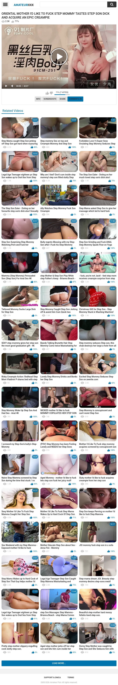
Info (38, 99)
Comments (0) (75, 99)
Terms (70, 677)
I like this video (47, 93)
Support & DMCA (52, 677)
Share (62, 99)
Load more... (59, 663)
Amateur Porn (55, 682)
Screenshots (50, 99)
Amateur (24, 5)
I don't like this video (51, 93)
